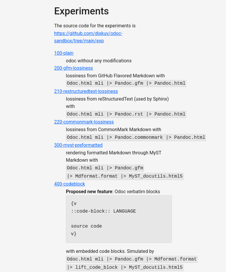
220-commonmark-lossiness (84, 121)
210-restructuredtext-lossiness (86, 91)
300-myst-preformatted (78, 143)
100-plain (64, 53)
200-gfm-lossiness (73, 68)
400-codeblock (69, 181)
